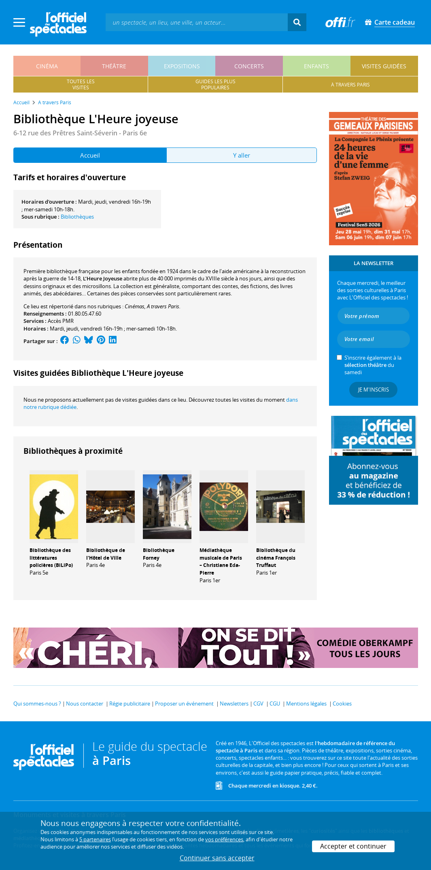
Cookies (342, 703)
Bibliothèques (77, 216)
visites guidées (384, 66)
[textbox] (197, 22)
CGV (258, 703)
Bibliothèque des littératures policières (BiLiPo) (51, 558)
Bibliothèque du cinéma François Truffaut (275, 558)
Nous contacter (84, 703)
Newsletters (234, 703)
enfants (316, 66)
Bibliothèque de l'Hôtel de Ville (105, 554)
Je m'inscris (373, 389)
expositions (182, 66)
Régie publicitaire (129, 703)
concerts (249, 66)
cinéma (47, 66)
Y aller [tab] (241, 155)
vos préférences (224, 839)
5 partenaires (95, 839)
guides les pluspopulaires (215, 84)
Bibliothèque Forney (158, 554)
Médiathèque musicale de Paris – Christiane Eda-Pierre (221, 561)
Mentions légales (306, 703)
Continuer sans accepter (217, 857)
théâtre (114, 66)
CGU (275, 703)
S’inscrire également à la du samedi (372, 365)
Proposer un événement (184, 703)
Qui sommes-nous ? (37, 703)
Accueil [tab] (90, 155)
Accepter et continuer (353, 846)
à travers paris (350, 84)
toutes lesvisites (81, 84)
